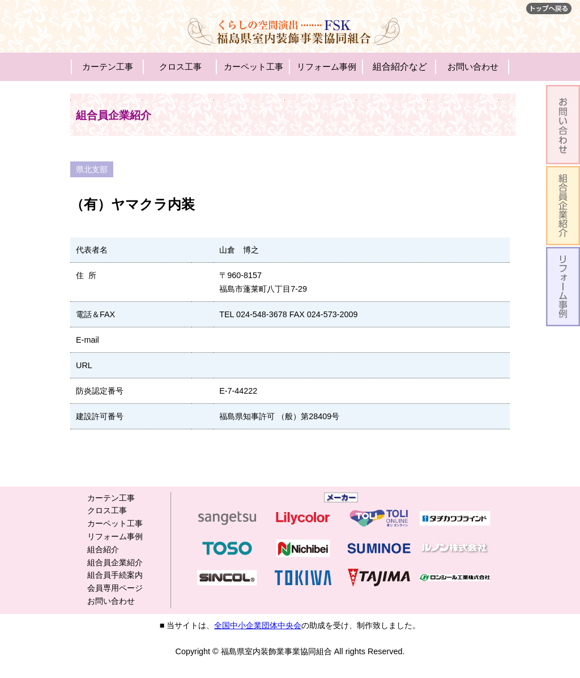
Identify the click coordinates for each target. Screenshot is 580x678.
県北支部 (92, 169)
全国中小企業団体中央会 (257, 625)
